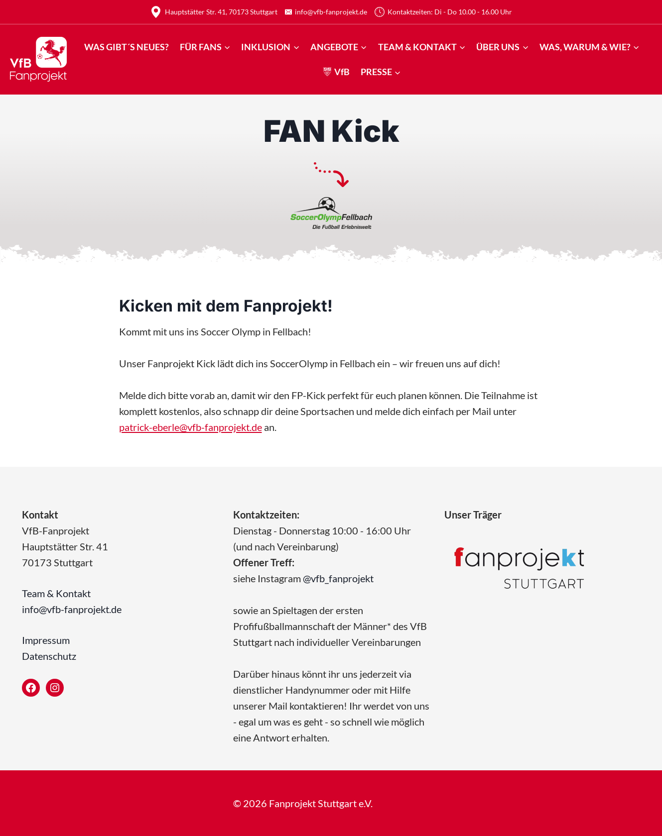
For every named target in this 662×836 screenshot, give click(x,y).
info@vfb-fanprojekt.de (72, 609)
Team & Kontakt (56, 593)
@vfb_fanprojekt (338, 578)
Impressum (46, 640)
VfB (336, 71)
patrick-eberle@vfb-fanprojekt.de (190, 427)
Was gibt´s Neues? (126, 46)
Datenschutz (49, 656)
